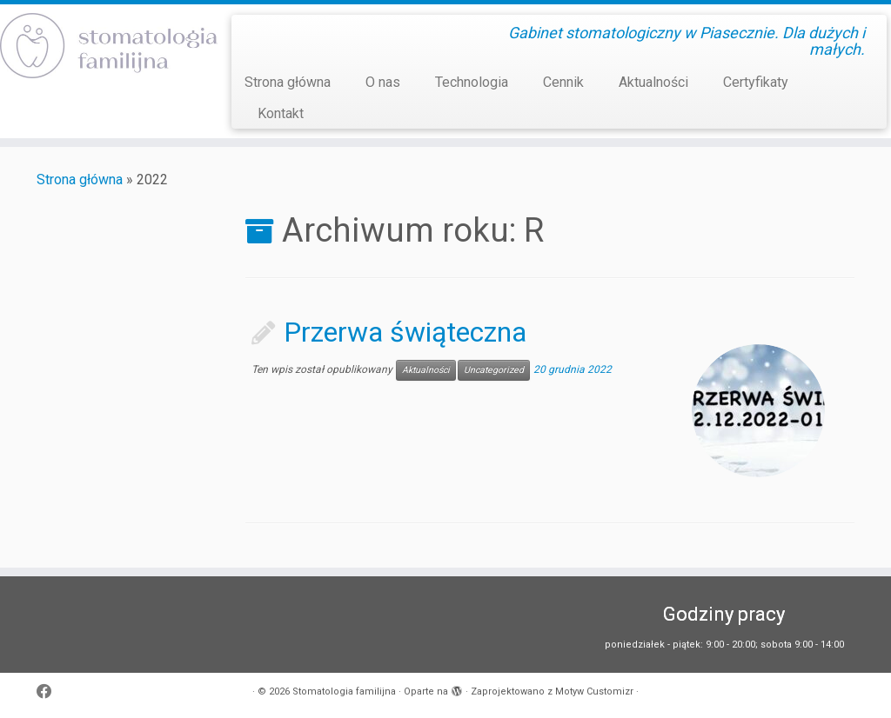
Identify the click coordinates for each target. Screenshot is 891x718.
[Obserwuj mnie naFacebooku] (50, 692)
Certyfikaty (755, 82)
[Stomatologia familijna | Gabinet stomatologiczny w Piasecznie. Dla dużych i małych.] (104, 45)
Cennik (563, 82)
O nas (382, 82)
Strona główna (288, 82)
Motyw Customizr (594, 691)
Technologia (471, 82)
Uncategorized (494, 370)
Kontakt (281, 113)
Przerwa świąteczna (405, 332)
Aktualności (653, 82)
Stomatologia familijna (344, 691)
